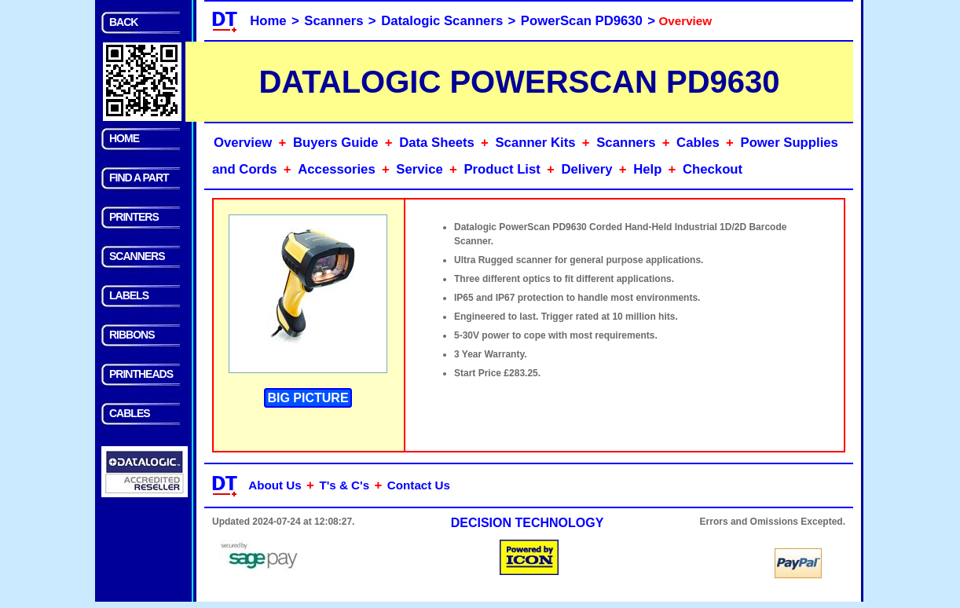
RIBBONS (132, 334)
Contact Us (418, 485)
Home (268, 20)
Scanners (333, 20)
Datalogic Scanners (442, 20)
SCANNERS (137, 256)
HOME (124, 138)
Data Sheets (437, 142)
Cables (698, 142)
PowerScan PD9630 (582, 20)
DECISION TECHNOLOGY (527, 522)
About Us (275, 485)
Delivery (587, 169)
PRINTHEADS (141, 374)
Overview (243, 142)
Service (419, 169)
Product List (502, 169)
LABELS (128, 295)
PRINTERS (134, 217)
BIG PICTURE (307, 398)
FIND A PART (139, 177)
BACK (123, 22)
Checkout (712, 169)
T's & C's (344, 485)
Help (647, 169)
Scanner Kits (535, 142)
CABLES (129, 413)
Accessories (336, 169)
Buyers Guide (336, 142)
